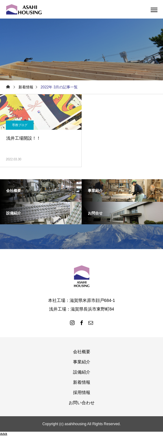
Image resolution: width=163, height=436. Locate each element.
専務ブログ (19, 125)
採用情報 (81, 392)
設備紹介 (81, 372)
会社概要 (81, 351)
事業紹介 (81, 361)
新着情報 (81, 382)
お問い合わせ (82, 402)
